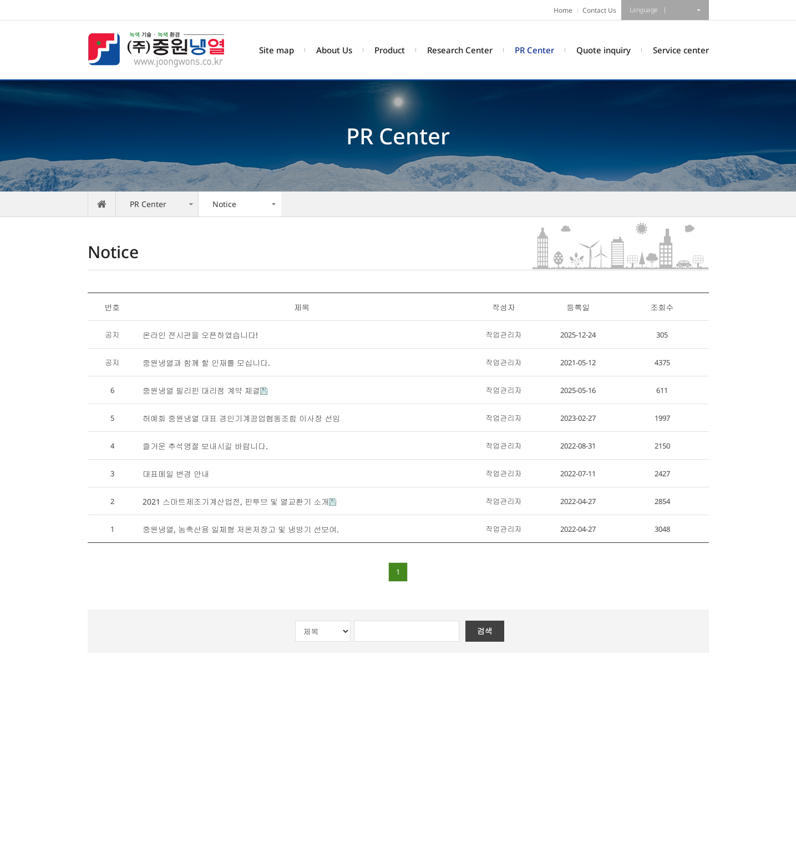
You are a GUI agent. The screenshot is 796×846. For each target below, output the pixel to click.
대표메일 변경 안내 (176, 474)
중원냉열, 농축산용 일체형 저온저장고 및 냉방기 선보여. (241, 529)
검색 (485, 631)
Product (389, 50)
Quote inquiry (603, 50)
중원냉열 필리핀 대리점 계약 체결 (201, 390)
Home (563, 10)
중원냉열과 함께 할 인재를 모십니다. (206, 362)
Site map (276, 50)
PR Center (534, 50)
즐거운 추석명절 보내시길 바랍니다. (205, 446)
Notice (224, 204)
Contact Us (599, 10)
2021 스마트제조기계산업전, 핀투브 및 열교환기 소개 (236, 501)
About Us (334, 50)
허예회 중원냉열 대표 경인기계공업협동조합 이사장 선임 (241, 418)
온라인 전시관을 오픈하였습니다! (200, 335)
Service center (681, 50)
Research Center (460, 50)
